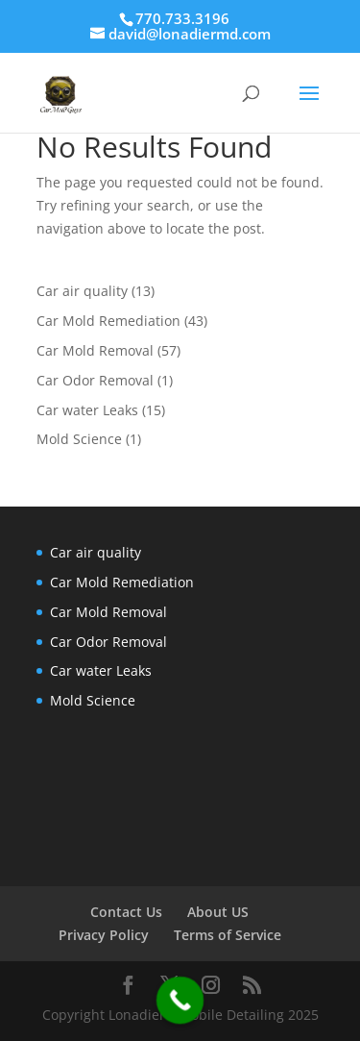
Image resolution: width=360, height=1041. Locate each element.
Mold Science (79, 439)
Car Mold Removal (95, 350)
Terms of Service (227, 935)
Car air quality (82, 291)
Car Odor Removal (95, 380)
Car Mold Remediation (108, 320)
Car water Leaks (87, 410)
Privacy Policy (104, 935)
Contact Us (126, 912)
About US (218, 912)
